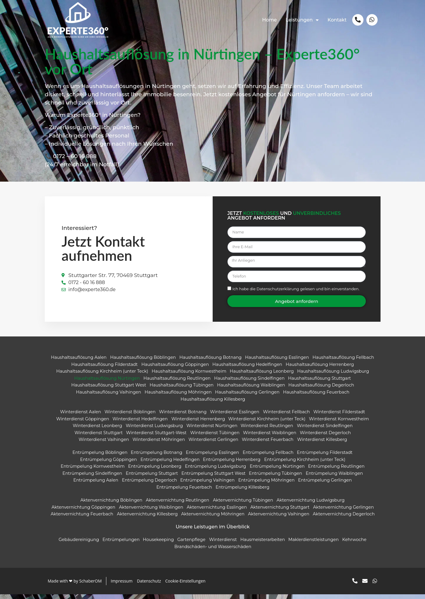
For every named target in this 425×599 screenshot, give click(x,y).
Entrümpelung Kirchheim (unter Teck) (304, 464)
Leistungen (301, 20)
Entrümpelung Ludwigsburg (215, 471)
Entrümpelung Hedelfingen (169, 464)
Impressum (122, 585)
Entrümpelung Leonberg (154, 471)
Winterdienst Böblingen (129, 416)
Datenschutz (149, 585)
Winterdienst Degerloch (325, 437)
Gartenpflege (191, 544)
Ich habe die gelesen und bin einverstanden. (295, 293)
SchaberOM (90, 585)
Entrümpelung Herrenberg (231, 464)
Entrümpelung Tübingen (275, 477)
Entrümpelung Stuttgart (151, 477)
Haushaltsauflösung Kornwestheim (188, 376)
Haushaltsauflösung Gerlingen (247, 396)
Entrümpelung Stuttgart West (213, 477)
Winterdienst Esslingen (234, 416)
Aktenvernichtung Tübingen (243, 504)
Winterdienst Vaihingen (104, 444)
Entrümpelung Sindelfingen (92, 477)
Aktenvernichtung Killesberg (147, 518)
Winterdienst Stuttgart (98, 437)
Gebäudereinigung (78, 544)
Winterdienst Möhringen (159, 444)
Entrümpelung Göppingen (108, 464)
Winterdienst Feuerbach (267, 444)
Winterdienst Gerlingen (213, 444)
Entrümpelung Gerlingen (325, 484)
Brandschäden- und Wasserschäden (212, 551)
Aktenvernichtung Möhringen (212, 518)
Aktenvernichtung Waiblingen (151, 511)
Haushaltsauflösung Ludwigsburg (333, 376)
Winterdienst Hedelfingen (140, 423)
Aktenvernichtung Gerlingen (343, 511)
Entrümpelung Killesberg (242, 492)
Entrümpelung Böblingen (99, 457)
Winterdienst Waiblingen (269, 437)
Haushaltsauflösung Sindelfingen (249, 382)
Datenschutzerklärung (278, 293)
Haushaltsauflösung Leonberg (262, 376)
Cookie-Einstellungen (185, 585)
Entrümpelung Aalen (95, 484)
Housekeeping (158, 544)
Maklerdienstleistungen (313, 544)
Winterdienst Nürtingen (211, 430)
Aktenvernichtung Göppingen (83, 511)
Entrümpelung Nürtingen (276, 471)
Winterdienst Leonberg (97, 430)
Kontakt (336, 20)
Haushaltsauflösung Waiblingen (251, 389)
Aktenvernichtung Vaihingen (278, 518)
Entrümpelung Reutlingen (336, 471)
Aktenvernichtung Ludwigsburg (310, 504)
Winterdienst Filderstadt (339, 416)
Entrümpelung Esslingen (212, 457)
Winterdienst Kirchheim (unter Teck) (266, 423)
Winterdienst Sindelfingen (324, 430)
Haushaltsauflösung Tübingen (181, 389)
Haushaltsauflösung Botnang (210, 361)
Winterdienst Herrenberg (198, 423)
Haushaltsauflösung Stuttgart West (108, 389)
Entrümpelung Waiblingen (334, 477)
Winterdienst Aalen (80, 416)
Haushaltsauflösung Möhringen (177, 396)
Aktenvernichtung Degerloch (344, 518)
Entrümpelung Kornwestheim (93, 471)
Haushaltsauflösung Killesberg (212, 403)
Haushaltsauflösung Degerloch (321, 389)
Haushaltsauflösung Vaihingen (108, 396)
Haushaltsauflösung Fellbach (343, 361)
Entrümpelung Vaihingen (207, 484)
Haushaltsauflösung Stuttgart (319, 382)
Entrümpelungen (120, 544)
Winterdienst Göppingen (82, 423)
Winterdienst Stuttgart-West (156, 437)
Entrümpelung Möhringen (266, 484)
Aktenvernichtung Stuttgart (279, 511)
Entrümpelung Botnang (156, 457)
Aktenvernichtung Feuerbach (82, 518)
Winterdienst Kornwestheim (339, 423)
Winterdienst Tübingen (214, 437)
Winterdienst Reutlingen (267, 430)
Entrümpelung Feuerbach (184, 492)
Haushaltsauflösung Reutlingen (177, 382)
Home (268, 20)
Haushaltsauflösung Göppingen (175, 368)
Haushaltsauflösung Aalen (78, 361)
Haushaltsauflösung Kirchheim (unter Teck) (102, 376)
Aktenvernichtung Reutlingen (177, 504)
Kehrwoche (354, 544)
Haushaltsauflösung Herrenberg (319, 368)
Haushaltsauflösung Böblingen (143, 361)
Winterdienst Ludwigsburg (154, 430)
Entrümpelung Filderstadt (325, 457)
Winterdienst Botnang (182, 416)
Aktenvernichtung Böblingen (111, 504)
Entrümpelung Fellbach (267, 457)
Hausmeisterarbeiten (262, 544)
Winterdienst (223, 544)
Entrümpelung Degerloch (149, 484)
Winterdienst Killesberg (322, 444)
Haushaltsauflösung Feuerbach (316, 396)
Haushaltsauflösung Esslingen (277, 361)
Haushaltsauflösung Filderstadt (104, 368)
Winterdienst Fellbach (286, 416)
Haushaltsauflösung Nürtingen (107, 382)
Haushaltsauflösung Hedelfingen (247, 368)
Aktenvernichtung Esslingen (216, 511)
